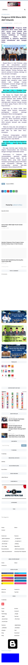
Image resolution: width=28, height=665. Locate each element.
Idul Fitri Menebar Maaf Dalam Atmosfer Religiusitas (16, 419)
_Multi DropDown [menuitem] (5, 538)
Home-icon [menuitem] (3, 536)
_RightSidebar (17, 625)
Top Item (16, 592)
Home (2, 527)
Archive (16, 608)
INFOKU (3, 461)
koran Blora (4, 469)
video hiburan (4, 477)
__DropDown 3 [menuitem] (17, 541)
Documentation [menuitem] (5, 549)
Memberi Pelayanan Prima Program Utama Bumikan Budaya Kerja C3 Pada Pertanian (12, 243)
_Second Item (4, 619)
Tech (15, 630)
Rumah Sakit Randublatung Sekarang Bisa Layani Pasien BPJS (12, 260)
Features (3, 625)
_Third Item (17, 619)
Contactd (16, 611)
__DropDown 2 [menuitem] (4, 541)
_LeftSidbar (4, 627)
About (15, 527)
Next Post (23, 266)
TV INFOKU (3, 453)
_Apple (3, 616)
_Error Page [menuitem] (4, 546)
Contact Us (3, 565)
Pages (2, 611)
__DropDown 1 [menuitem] (17, 538)
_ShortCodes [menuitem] (4, 543)
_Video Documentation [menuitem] (6, 551)
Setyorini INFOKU (5, 14)
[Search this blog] (10, 445)
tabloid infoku (8, 23)
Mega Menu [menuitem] (17, 546)
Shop (2, 633)
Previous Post (5, 266)
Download (16, 633)
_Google (16, 613)
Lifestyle (3, 630)
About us (3, 592)
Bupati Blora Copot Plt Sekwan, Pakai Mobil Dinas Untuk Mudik (17, 436)
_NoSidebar (17, 627)
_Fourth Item (4, 621)
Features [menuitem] (16, 536)
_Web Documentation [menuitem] (19, 549)
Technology (4, 613)
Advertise (3, 589)
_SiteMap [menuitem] (16, 543)
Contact (3, 530)
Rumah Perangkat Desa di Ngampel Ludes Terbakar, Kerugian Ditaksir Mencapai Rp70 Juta (17, 428)
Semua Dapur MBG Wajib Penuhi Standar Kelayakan (12, 225)
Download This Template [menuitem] (20, 551)
